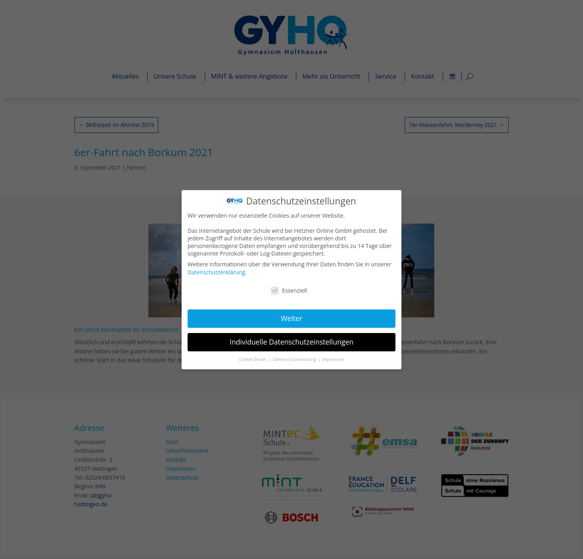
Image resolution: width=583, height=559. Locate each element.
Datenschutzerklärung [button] (295, 358)
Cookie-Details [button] (254, 358)
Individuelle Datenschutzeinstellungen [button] (291, 340)
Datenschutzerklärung (218, 272)
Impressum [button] (332, 358)
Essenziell (289, 290)
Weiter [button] (291, 317)
